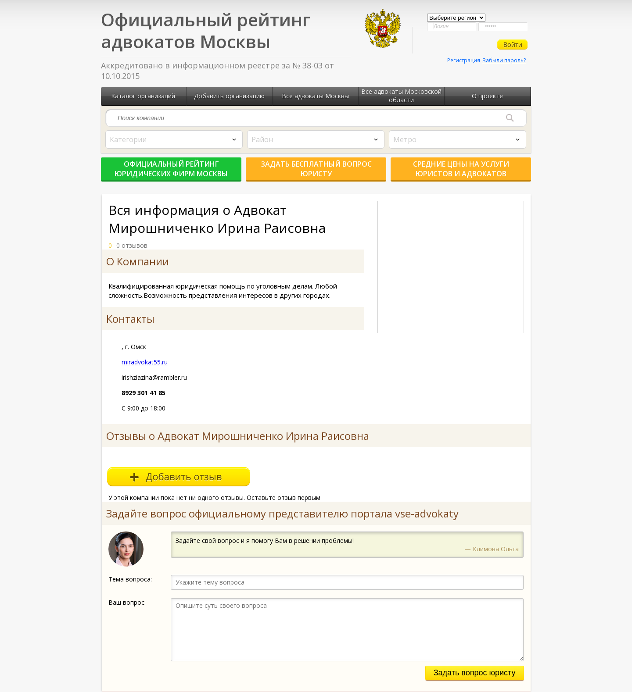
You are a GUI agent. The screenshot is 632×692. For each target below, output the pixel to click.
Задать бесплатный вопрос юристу (316, 168)
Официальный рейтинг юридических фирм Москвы (171, 168)
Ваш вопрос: (127, 602)
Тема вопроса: (130, 579)
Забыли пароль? (504, 60)
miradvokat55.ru (145, 362)
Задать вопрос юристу (475, 672)
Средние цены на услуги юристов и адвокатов (461, 168)
